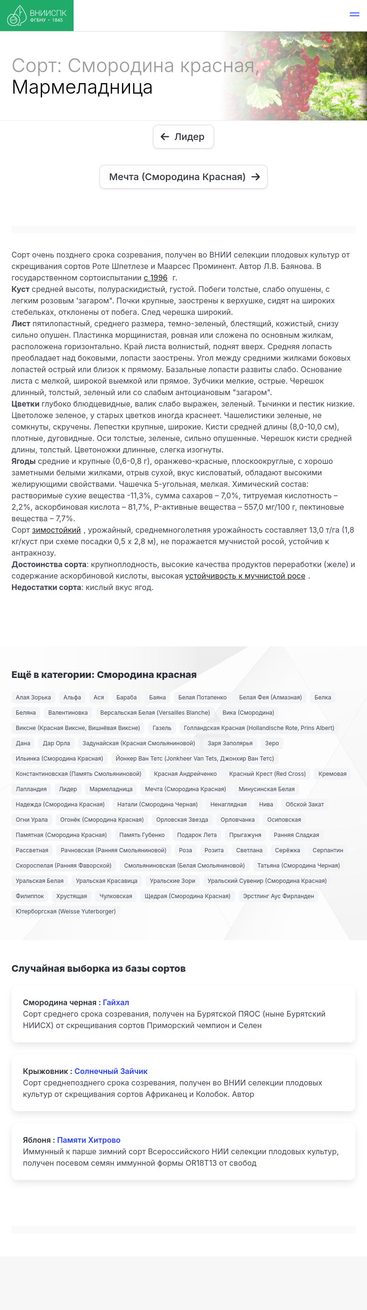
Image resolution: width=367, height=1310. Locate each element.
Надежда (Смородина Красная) (60, 804)
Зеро (272, 743)
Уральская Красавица (107, 880)
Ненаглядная (228, 804)
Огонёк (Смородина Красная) (102, 819)
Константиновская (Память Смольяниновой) (78, 773)
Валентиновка (68, 712)
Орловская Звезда (182, 819)
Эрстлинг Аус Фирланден (278, 896)
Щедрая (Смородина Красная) (188, 896)
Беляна (26, 712)
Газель (161, 727)
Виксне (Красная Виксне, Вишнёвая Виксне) (78, 727)
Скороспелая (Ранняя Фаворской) (64, 865)
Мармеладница (110, 789)
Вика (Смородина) (248, 712)
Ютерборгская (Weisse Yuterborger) (66, 911)
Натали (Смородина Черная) (157, 804)
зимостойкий (56, 530)
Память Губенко (142, 834)
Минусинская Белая (266, 789)
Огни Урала (32, 819)
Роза (185, 850)
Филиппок (30, 896)
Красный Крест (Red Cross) (267, 773)
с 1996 (156, 277)
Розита (214, 850)
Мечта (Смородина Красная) (185, 789)
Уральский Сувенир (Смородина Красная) (267, 880)
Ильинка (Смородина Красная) (59, 758)
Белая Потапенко (202, 697)
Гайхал (116, 1002)
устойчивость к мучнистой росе (245, 575)
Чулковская (115, 896)
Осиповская (284, 819)
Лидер (68, 789)
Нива (266, 804)
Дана (23, 743)
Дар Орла (56, 743)
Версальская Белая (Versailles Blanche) (155, 712)
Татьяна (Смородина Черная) (299, 865)
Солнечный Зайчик (111, 1071)
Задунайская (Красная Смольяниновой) (139, 743)
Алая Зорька (33, 697)
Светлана (249, 850)
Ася (99, 697)
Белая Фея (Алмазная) (270, 697)
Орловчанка (238, 819)
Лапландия (31, 789)
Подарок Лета (197, 834)
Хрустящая (71, 896)
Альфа (72, 697)
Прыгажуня (245, 834)
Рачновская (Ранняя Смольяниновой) (113, 850)
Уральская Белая (40, 880)
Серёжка (288, 850)
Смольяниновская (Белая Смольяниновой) (184, 865)
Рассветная (32, 850)
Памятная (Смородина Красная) (61, 834)
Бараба (127, 697)
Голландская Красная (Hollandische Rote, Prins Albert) (259, 727)
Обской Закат (305, 804)
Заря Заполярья (230, 743)
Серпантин (328, 850)
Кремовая (332, 773)
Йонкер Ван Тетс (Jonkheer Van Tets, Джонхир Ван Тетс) (195, 758)
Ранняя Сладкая (296, 834)
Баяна (157, 697)
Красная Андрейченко (185, 773)
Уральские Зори (172, 880)
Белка (322, 697)
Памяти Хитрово (88, 1140)
